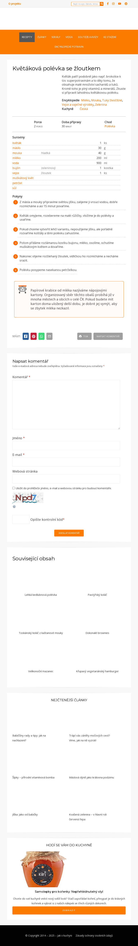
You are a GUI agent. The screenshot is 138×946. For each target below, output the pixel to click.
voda (15, 163)
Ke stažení (110, 37)
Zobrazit (69, 910)
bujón (16, 168)
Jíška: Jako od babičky (25, 814)
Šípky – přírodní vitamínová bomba (33, 777)
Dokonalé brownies (97, 633)
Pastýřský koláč (97, 594)
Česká (84, 109)
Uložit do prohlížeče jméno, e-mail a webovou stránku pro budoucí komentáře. (64, 488)
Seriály (56, 37)
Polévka (110, 126)
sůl (14, 188)
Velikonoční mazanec (40, 671)
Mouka (96, 100)
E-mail (18, 454)
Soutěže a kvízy (88, 37)
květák (16, 143)
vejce (15, 173)
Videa (69, 37)
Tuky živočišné (112, 100)
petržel (17, 183)
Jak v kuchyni (64, 935)
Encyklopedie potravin (69, 46)
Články (41, 37)
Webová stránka (25, 471)
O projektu (14, 3)
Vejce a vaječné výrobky (78, 105)
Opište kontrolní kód (46, 519)
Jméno (18, 438)
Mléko (85, 100)
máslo (16, 148)
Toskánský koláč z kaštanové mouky (41, 633)
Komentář (21, 377)
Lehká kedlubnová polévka (41, 594)
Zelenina (101, 105)
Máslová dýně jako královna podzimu (91, 777)
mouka (17, 153)
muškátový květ (23, 178)
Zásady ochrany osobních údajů (94, 935)
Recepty (27, 37)
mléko (16, 158)
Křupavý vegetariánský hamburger (97, 671)
